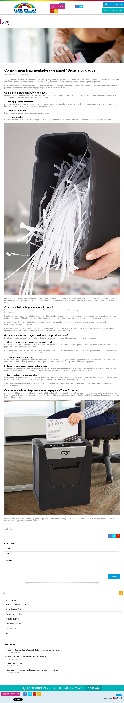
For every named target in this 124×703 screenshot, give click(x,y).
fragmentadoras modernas (99, 316)
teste (7, 633)
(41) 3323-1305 (59, 6)
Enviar (114, 576)
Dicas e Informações (13, 609)
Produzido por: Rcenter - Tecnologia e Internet (113, 698)
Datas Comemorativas (14, 623)
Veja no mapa (93, 688)
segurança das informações (68, 79)
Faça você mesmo (12, 628)
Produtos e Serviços (13, 618)
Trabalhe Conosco (115, 10)
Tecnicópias (25, 8)
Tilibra (9, 529)
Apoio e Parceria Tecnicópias (16, 604)
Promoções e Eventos (14, 614)
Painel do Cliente (115, 4)
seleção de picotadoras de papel (104, 395)
